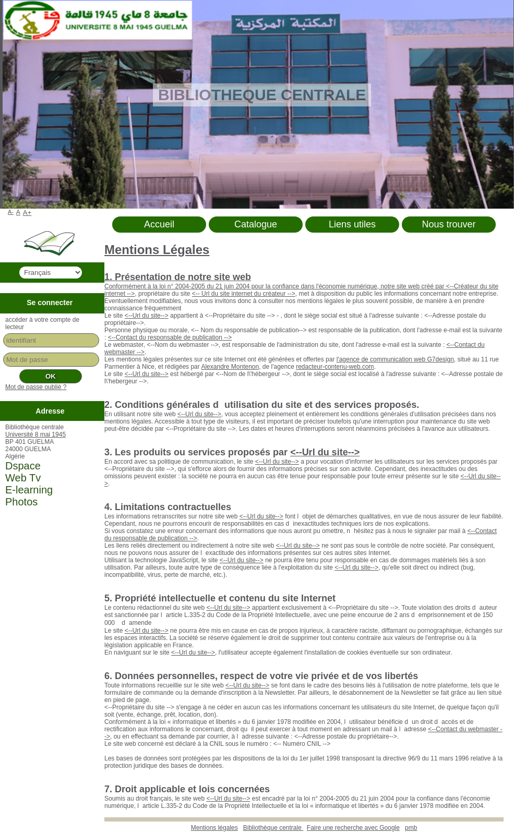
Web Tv (23, 478)
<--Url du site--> (147, 315)
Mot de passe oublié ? (35, 387)
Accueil (159, 224)
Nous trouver (448, 224)
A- (11, 212)
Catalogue (255, 224)
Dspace (23, 466)
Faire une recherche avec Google (353, 827)
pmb (411, 827)
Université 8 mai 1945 (35, 434)
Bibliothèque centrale (273, 827)
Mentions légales (214, 827)
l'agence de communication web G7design (395, 359)
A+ (27, 212)
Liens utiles (352, 224)
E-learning (29, 489)
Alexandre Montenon (230, 366)
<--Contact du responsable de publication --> (170, 337)
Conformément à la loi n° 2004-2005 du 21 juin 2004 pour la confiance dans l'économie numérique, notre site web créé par (275, 286)
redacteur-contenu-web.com (335, 366)
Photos (21, 501)
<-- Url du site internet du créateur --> (243, 293)
